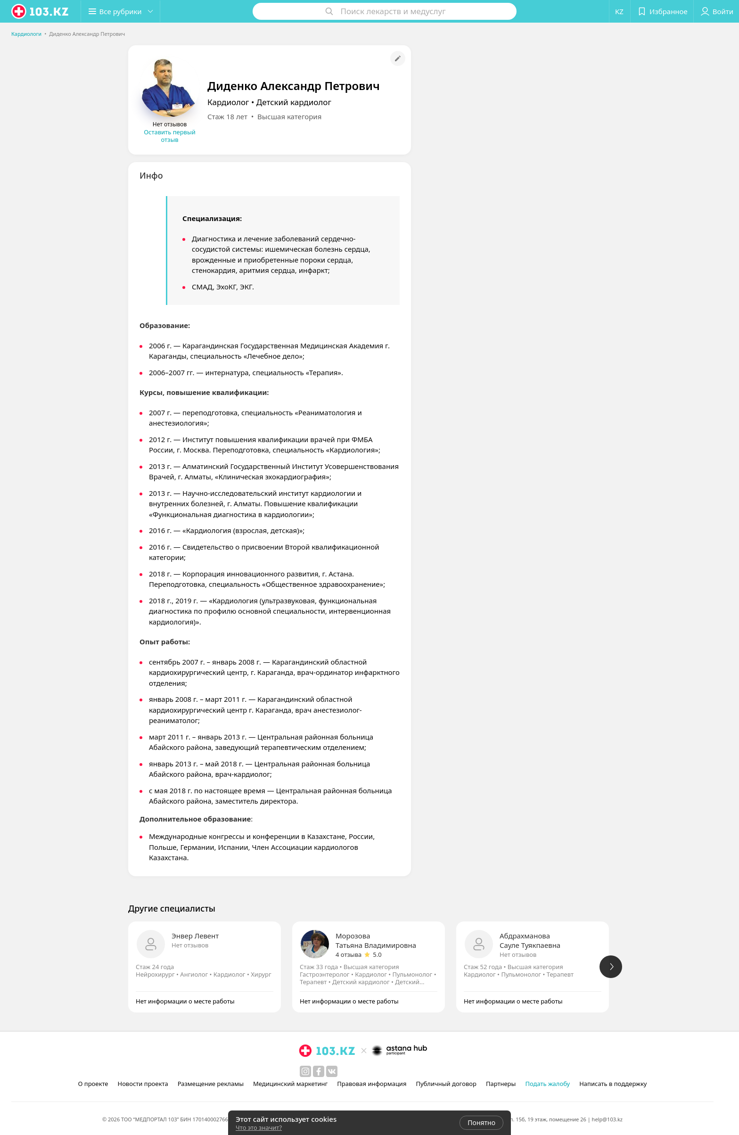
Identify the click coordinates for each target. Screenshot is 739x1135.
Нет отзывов (190, 945)
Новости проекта (142, 1083)
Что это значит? (259, 1127)
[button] (121, 11)
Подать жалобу (547, 1083)
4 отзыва (348, 954)
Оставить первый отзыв (170, 135)
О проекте (93, 1083)
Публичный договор (446, 1083)
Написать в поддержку (613, 1083)
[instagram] (305, 1071)
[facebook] (318, 1071)
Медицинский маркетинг (290, 1083)
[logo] (40, 11)
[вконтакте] (331, 1071)
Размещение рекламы (211, 1083)
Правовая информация (371, 1083)
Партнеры (501, 1083)
